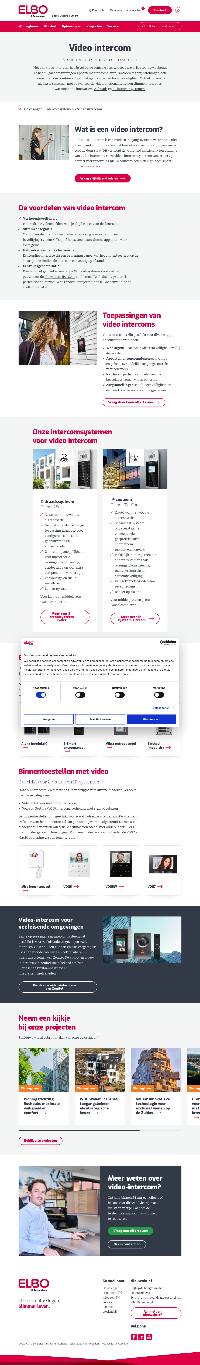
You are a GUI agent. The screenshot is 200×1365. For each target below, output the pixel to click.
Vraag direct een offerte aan (130, 403)
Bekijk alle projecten (40, 1144)
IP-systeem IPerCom (59, 277)
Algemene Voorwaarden (84, 1343)
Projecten (94, 27)
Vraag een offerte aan (130, 1234)
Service (113, 27)
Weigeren (49, 719)
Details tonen (161, 708)
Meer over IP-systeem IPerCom (132, 619)
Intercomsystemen (60, 110)
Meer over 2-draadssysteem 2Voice (61, 617)
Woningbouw (29, 27)
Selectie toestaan (100, 719)
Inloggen (109, 1297)
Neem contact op (126, 1247)
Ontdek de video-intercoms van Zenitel (54, 987)
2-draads (100, 89)
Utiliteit (50, 27)
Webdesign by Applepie (115, 1343)
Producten (97, 10)
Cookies (23, 1343)
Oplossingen (71, 27)
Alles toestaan (151, 719)
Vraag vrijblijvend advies (99, 179)
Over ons (116, 10)
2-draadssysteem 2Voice (92, 272)
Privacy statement (57, 1343)
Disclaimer (37, 1343)
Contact (160, 11)
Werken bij (133, 10)
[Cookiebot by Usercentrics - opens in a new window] (161, 642)
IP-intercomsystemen (128, 89)
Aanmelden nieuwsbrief (152, 1313)
